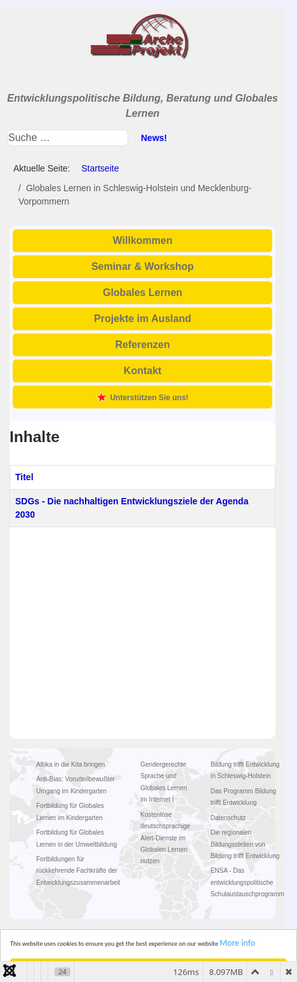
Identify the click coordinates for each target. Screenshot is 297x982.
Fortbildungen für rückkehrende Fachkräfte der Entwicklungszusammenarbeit (78, 871)
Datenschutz (228, 817)
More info (237, 943)
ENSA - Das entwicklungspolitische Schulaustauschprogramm (247, 882)
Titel (24, 477)
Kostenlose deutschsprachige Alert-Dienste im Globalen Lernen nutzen (165, 838)
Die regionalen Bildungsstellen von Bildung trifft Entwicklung (245, 844)
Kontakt (143, 370)
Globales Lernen (142, 292)
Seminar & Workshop (142, 266)
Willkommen (143, 240)
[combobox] (68, 138)
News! (154, 138)
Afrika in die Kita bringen (70, 764)
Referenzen (143, 344)
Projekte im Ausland (142, 318)
